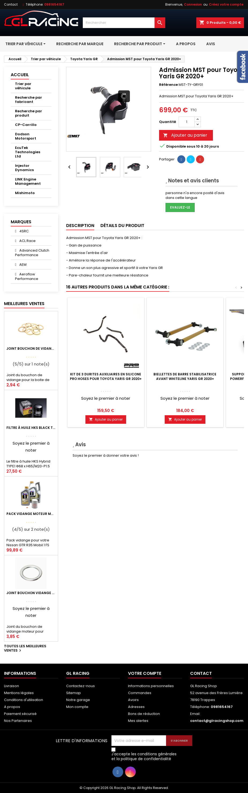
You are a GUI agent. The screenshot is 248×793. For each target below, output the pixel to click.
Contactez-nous (80, 685)
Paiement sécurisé (20, 713)
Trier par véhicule (23, 86)
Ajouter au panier (185, 135)
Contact (11, 4)
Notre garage (78, 699)
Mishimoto (25, 192)
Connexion (193, 4)
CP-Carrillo (26, 124)
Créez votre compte (226, 4)
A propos (12, 706)
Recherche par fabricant (28, 99)
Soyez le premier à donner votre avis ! (106, 455)
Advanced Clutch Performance (32, 252)
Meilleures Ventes (24, 304)
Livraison (11, 685)
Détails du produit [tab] (122, 225)
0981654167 (54, 4)
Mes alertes (138, 720)
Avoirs (133, 699)
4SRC (23, 231)
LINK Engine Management (28, 181)
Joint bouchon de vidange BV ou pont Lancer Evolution (31, 348)
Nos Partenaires (18, 720)
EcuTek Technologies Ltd (27, 152)
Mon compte (77, 706)
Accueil (20, 75)
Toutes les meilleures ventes (25, 648)
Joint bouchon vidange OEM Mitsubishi (31, 593)
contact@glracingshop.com (216, 720)
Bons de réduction (144, 713)
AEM (22, 264)
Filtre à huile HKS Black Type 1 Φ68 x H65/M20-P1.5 (31, 427)
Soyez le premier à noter (105, 398)
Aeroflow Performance (26, 276)
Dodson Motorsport (25, 136)
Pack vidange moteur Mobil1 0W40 (31, 513)
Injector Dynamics (24, 167)
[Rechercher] (124, 22)
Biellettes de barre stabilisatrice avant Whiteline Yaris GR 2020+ (184, 376)
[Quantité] (187, 122)
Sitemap (73, 692)
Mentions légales (19, 692)
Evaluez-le (180, 207)
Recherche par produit (28, 113)
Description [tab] (80, 225)
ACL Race (27, 240)
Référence (168, 84)
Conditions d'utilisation (23, 699)
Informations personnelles (151, 685)
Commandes (139, 692)
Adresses (136, 706)
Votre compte (144, 673)
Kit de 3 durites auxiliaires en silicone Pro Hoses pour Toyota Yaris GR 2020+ (106, 376)
